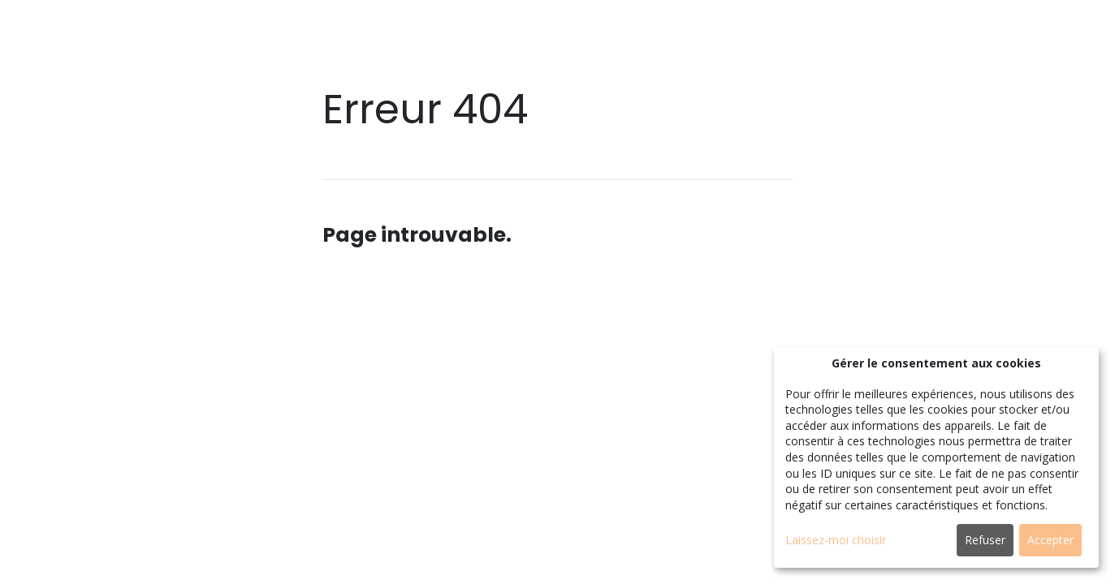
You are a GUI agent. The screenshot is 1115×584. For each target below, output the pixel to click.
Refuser (985, 540)
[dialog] (936, 457)
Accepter (1050, 540)
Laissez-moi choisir (835, 540)
